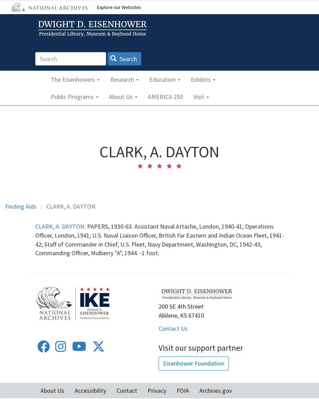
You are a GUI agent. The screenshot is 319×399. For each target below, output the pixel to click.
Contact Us (173, 328)
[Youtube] (79, 349)
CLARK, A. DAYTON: (60, 226)
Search (123, 59)
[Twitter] (98, 349)
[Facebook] (43, 349)
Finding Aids (21, 206)
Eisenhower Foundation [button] (193, 363)
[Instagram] (60, 349)
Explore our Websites (119, 7)
